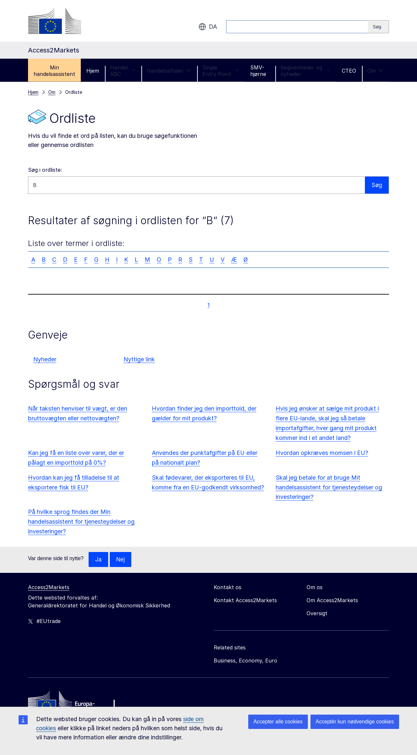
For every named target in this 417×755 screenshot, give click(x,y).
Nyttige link (139, 359)
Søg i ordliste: (45, 170)
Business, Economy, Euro (245, 661)
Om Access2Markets (332, 600)
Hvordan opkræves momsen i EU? (322, 452)
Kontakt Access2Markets (245, 600)
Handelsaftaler (169, 70)
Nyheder (44, 359)
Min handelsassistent (54, 70)
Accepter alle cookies (278, 721)
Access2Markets (48, 587)
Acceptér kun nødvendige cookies (355, 721)
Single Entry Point (220, 70)
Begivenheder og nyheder (305, 70)
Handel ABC (123, 70)
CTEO (349, 70)
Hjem (92, 70)
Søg (376, 184)
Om (375, 70)
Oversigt (317, 613)
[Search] (378, 26)
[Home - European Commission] (75, 704)
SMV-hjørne (258, 70)
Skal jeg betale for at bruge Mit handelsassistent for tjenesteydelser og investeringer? (329, 487)
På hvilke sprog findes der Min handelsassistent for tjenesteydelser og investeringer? (81, 521)
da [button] (207, 27)
